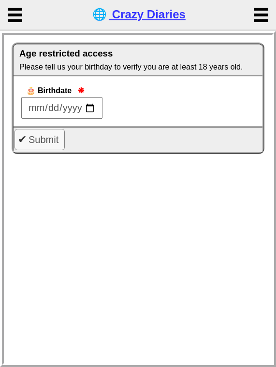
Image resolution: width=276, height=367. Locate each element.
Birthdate (55, 90)
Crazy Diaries (138, 14)
